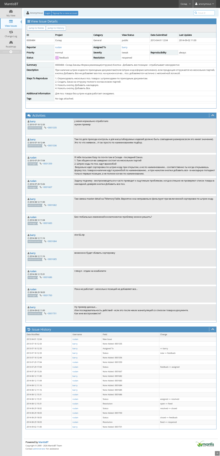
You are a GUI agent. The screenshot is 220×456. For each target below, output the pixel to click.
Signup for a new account (65, 13)
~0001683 (47, 223)
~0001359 (47, 163)
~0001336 (52, 145)
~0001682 (52, 205)
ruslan (58, 47)
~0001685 (52, 259)
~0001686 (47, 277)
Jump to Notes (36, 28)
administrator (39, 448)
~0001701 (52, 313)
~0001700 (47, 295)
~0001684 (52, 241)
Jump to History (56, 28)
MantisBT (43, 442)
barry (124, 47)
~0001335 (52, 127)
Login (47, 13)
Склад (186, 3)
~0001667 (47, 187)
